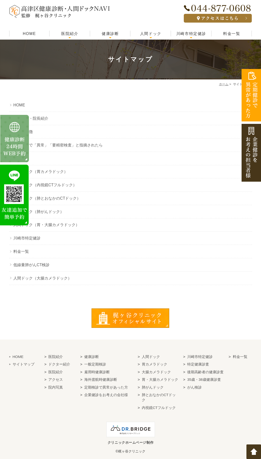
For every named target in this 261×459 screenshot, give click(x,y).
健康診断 (110, 34)
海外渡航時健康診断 (100, 379)
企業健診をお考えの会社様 (106, 395)
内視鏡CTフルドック (159, 408)
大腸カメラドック (156, 372)
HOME (29, 34)
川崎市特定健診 (191, 34)
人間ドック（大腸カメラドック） (42, 278)
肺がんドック (153, 387)
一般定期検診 (95, 364)
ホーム (223, 84)
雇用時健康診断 (97, 372)
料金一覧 (231, 34)
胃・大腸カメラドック (160, 379)
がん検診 (194, 387)
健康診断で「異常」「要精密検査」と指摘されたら (58, 145)
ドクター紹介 (59, 364)
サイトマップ (23, 364)
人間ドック (150, 34)
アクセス (55, 379)
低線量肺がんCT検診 (31, 265)
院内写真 (55, 387)
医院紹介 (69, 34)
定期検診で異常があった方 (106, 387)
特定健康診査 (198, 364)
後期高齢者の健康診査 (205, 372)
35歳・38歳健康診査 (204, 379)
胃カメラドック (154, 364)
